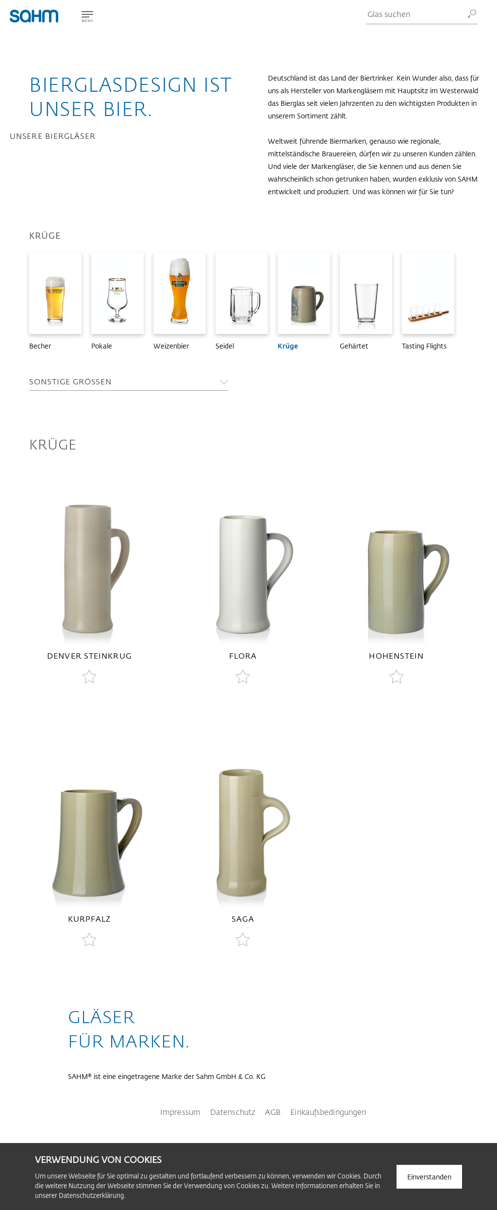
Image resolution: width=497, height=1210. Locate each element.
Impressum (180, 1112)
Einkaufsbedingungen (328, 1112)
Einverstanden (429, 1176)
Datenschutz (232, 1112)
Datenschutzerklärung (91, 1195)
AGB (273, 1112)
